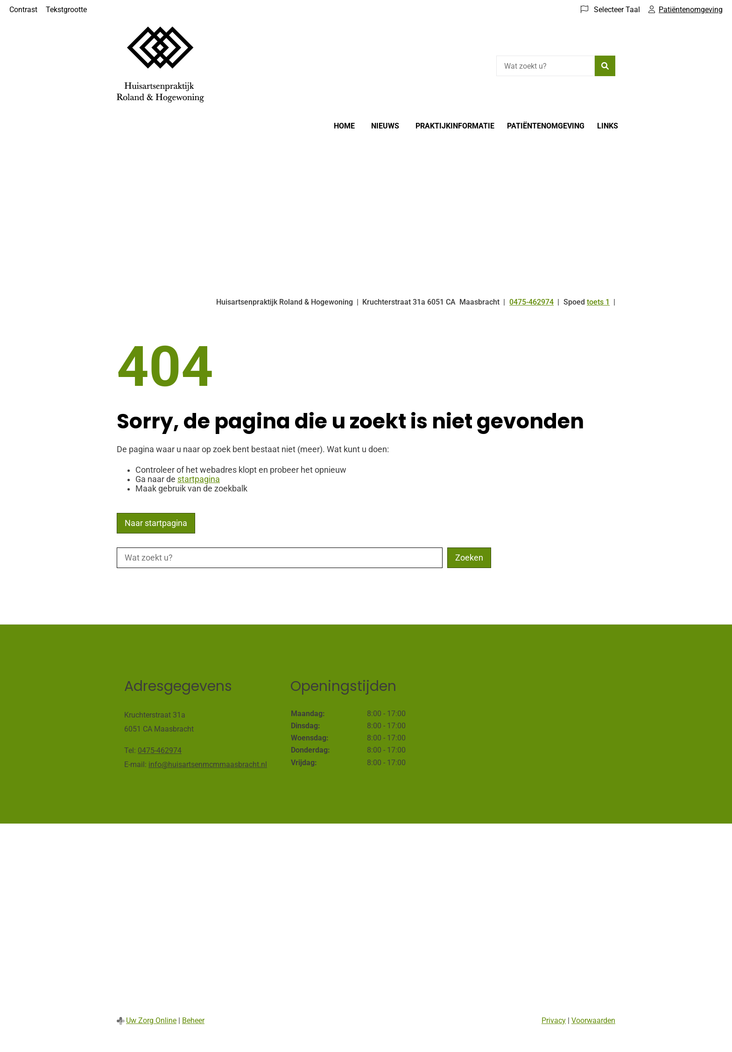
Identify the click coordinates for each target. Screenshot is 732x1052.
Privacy (554, 1020)
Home (344, 125)
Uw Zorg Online (151, 1020)
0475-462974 (160, 750)
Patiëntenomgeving (545, 125)
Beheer (193, 1020)
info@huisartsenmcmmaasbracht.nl (207, 764)
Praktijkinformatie (454, 125)
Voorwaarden (593, 1020)
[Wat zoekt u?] (545, 66)
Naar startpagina (156, 523)
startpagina (198, 479)
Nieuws (385, 125)
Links (607, 125)
